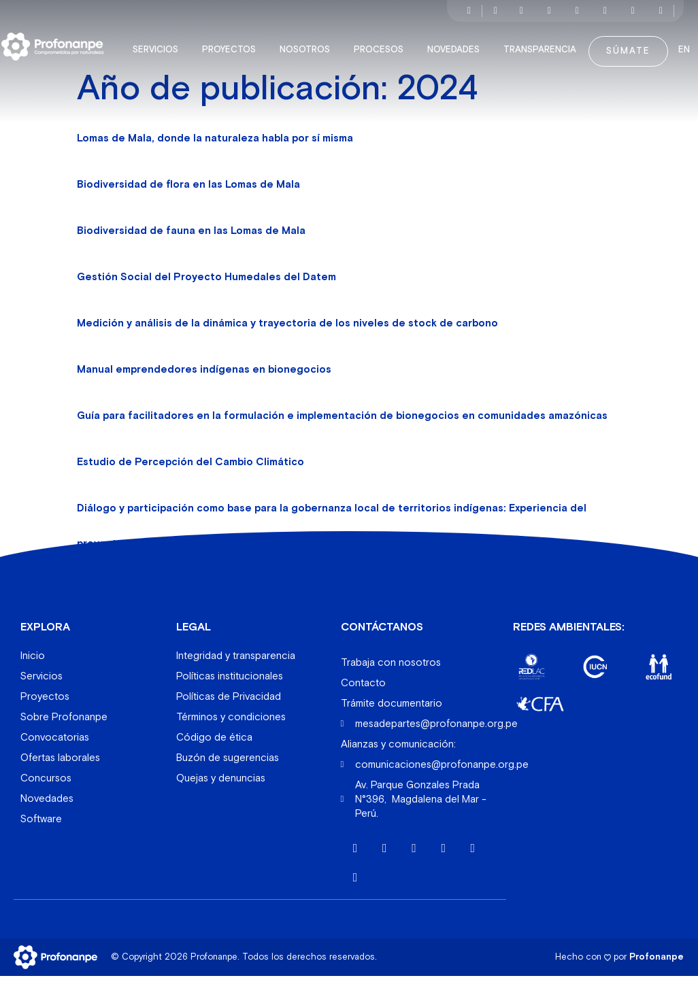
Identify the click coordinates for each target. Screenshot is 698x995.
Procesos (396, 43)
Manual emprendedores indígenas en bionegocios (204, 388)
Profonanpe (656, 976)
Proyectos (246, 43)
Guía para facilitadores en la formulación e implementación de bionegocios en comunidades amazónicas (342, 435)
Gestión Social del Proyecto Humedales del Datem (206, 296)
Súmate (642, 44)
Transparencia (557, 43)
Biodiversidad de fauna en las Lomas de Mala (191, 250)
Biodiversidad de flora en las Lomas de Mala (188, 203)
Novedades (471, 43)
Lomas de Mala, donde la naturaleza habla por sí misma (215, 157)
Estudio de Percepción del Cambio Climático (190, 481)
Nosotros (322, 43)
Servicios (173, 43)
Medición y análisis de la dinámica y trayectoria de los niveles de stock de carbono (287, 342)
